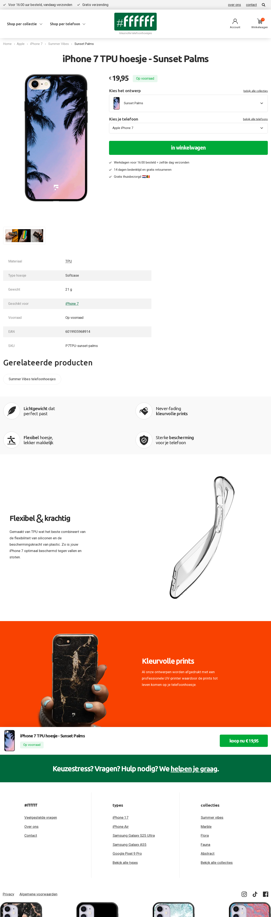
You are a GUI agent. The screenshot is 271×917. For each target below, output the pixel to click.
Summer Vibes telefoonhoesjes (32, 379)
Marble (206, 799)
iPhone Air (121, 799)
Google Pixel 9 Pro (127, 826)
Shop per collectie (22, 24)
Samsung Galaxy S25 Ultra (134, 808)
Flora (205, 808)
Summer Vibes (59, 44)
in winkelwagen (188, 148)
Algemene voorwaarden (38, 867)
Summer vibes (212, 790)
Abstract (207, 826)
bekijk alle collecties (255, 90)
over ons (234, 5)
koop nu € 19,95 (242, 713)
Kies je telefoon (188, 119)
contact (251, 5)
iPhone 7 (37, 44)
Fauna (205, 817)
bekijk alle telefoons (255, 119)
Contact (30, 808)
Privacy (8, 867)
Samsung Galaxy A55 (130, 817)
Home (7, 44)
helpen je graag (194, 741)
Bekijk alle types (125, 835)
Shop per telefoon (65, 24)
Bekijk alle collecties (217, 835)
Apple (21, 44)
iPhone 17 (121, 790)
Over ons (31, 799)
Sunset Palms (85, 44)
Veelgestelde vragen (40, 790)
